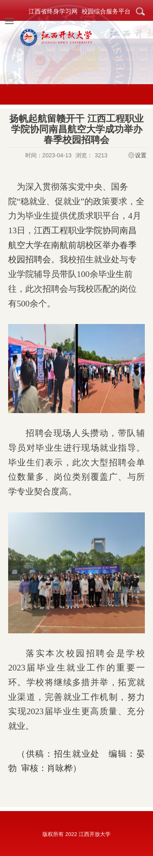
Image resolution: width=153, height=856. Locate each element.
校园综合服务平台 (106, 11)
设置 (140, 155)
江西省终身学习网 (53, 11)
